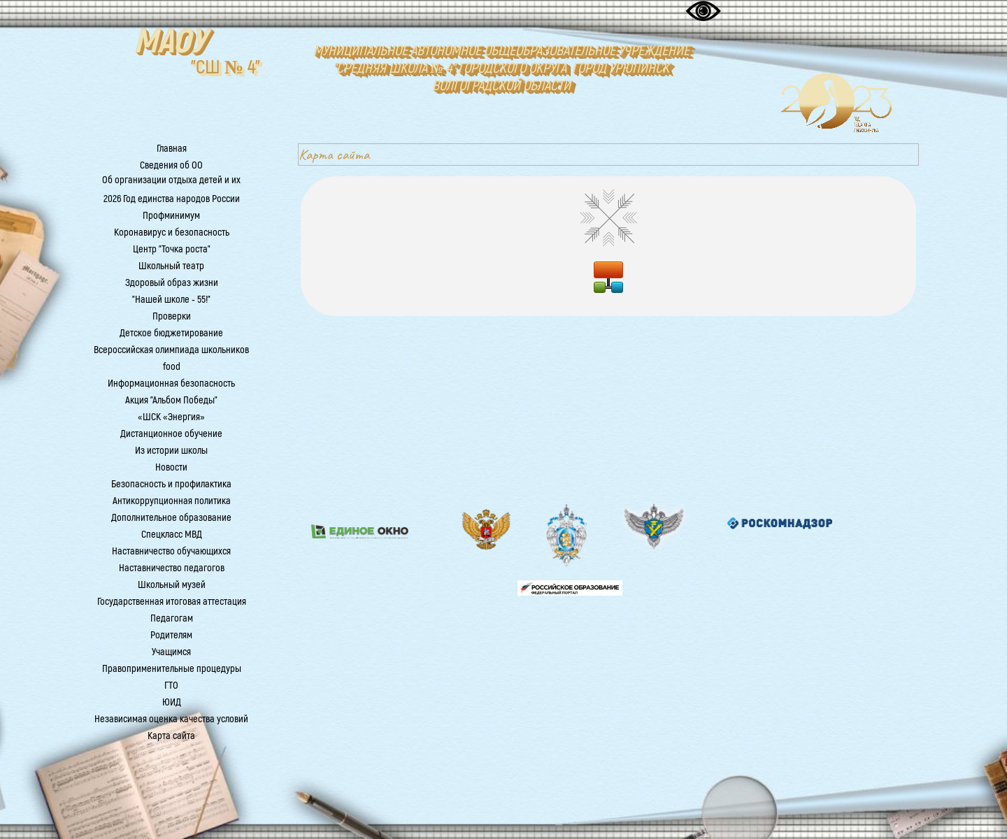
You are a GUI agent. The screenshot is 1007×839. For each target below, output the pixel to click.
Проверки (171, 316)
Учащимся (171, 652)
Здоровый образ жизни (171, 282)
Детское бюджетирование (171, 333)
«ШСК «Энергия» (171, 417)
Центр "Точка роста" (171, 249)
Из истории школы (171, 450)
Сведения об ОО (171, 165)
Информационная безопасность (171, 383)
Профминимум (171, 215)
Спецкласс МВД (171, 534)
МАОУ (170, 42)
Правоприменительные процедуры (171, 668)
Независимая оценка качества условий (171, 719)
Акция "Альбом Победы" (171, 400)
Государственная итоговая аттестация (171, 601)
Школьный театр (171, 266)
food (171, 366)
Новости (171, 467)
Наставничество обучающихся (171, 551)
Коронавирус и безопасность (171, 232)
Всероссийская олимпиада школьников (171, 350)
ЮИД (171, 702)
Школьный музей (172, 584)
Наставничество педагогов (171, 568)
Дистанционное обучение (171, 433)
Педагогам (171, 618)
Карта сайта (171, 736)
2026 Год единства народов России (171, 199)
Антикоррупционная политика (172, 501)
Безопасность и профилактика (171, 484)
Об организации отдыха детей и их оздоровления (171, 186)
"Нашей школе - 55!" (171, 299)
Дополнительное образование (171, 517)
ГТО (171, 685)
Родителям (171, 635)
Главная (172, 148)
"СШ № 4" (225, 67)
